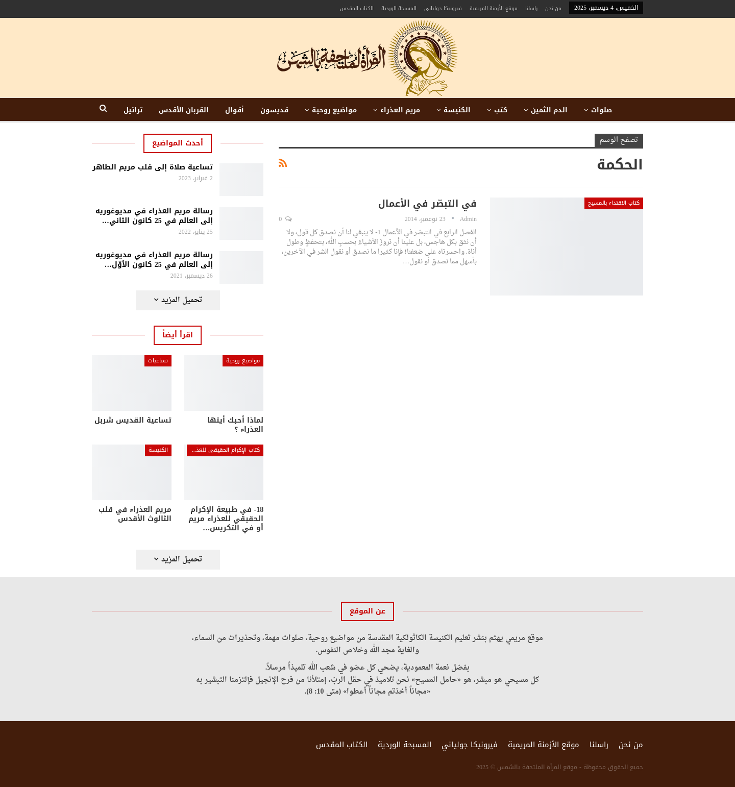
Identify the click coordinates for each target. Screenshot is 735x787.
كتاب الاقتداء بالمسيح (614, 203)
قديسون (274, 110)
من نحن (553, 8)
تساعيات (158, 360)
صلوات (601, 110)
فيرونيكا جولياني (443, 8)
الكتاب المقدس (357, 8)
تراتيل (133, 110)
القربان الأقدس (184, 110)
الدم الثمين (549, 110)
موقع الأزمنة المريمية (494, 8)
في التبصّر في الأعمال (427, 203)
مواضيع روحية (334, 110)
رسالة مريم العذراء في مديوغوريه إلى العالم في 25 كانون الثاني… (154, 216)
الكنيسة (457, 110)
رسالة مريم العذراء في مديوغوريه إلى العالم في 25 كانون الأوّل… (154, 260)
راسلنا (531, 8)
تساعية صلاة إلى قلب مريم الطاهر (152, 167)
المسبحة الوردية (398, 8)
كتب (500, 110)
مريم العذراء (400, 110)
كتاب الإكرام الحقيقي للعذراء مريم (223, 450)
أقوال (234, 110)
